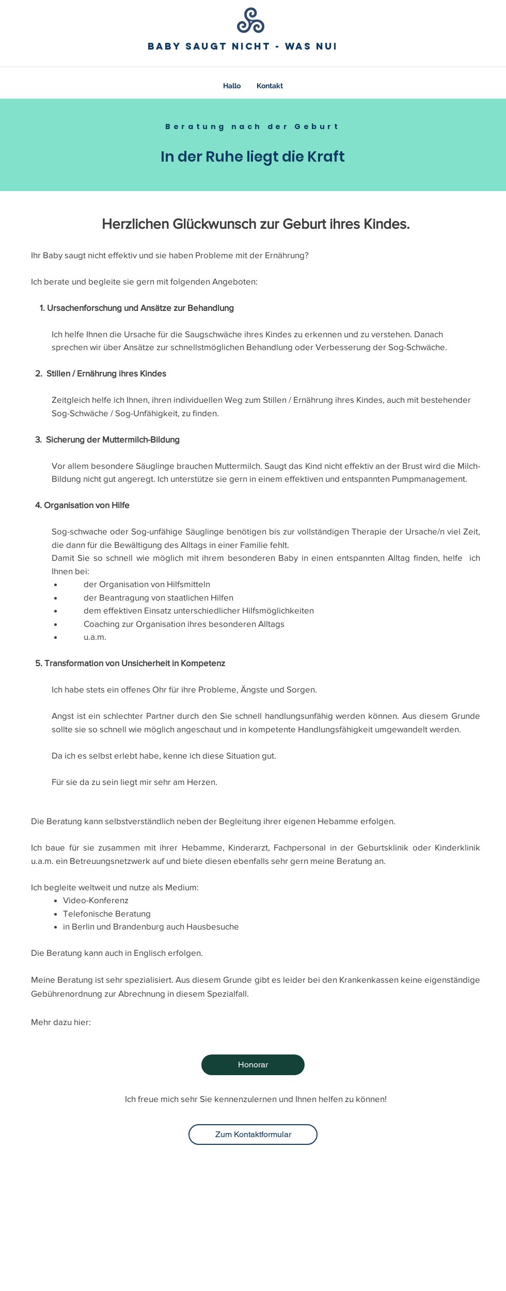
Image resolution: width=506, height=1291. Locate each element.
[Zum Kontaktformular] (253, 1134)
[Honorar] (253, 1064)
